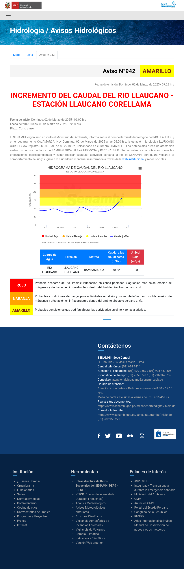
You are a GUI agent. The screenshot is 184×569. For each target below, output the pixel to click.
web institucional (133, 159)
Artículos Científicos (89, 516)
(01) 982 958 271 (109, 419)
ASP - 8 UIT (141, 481)
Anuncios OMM (144, 503)
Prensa (21, 520)
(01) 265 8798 (137, 375)
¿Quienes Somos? (28, 481)
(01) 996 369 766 (160, 375)
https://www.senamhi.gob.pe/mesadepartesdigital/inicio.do (137, 406)
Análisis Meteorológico (90, 503)
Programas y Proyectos (32, 516)
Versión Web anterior (89, 542)
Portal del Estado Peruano (151, 507)
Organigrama (25, 485)
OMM (137, 499)
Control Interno (27, 503)
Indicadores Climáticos (90, 538)
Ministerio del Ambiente (149, 494)
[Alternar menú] (8, 15)
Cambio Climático (87, 534)
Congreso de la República (150, 512)
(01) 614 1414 (131, 366)
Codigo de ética (27, 507)
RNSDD (139, 516)
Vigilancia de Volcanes (90, 529)
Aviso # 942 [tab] (47, 55)
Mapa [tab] (17, 55)
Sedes (21, 494)
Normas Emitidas (28, 499)
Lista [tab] (30, 55)
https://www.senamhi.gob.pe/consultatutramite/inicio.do (135, 414)
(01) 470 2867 (137, 371)
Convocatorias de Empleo (34, 512)
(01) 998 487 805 (160, 371)
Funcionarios (25, 490)
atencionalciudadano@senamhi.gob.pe (137, 379)
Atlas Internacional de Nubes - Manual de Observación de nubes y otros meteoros (153, 525)
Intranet (22, 525)
